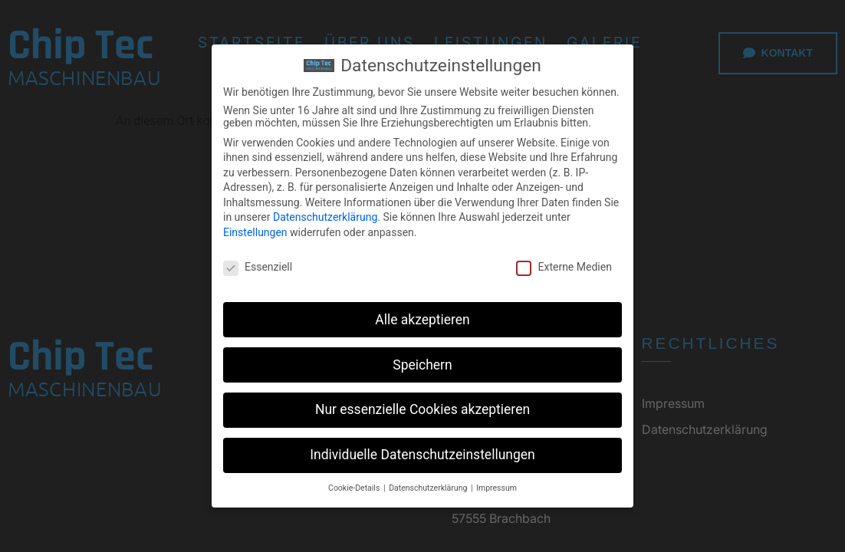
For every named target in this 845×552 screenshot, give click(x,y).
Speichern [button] (422, 364)
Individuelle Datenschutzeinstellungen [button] (422, 454)
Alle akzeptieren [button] (422, 319)
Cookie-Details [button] (355, 488)
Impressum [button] (496, 488)
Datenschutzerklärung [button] (429, 488)
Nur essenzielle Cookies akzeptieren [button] (422, 409)
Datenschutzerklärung (325, 217)
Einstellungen (255, 232)
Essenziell (257, 267)
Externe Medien (563, 267)
